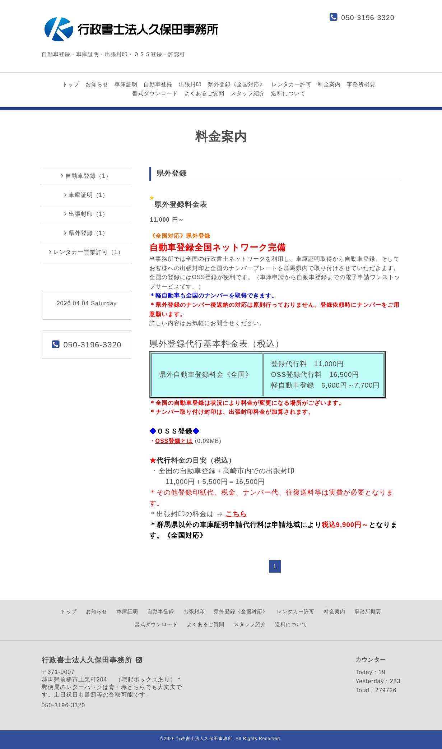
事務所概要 (361, 84)
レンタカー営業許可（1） (86, 252)
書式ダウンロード (155, 93)
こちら (236, 514)
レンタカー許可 (291, 84)
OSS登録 (168, 441)
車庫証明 (126, 84)
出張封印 (190, 84)
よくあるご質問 (204, 93)
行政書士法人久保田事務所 (204, 738)
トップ (70, 84)
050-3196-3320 (368, 18)
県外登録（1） (86, 233)
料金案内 (329, 84)
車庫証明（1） (86, 194)
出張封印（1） (86, 214)
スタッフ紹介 (248, 93)
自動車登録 (158, 84)
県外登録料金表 (180, 204)
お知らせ (96, 84)
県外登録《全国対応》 (236, 84)
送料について (288, 93)
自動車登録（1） (86, 175)
